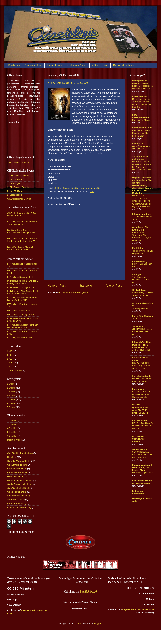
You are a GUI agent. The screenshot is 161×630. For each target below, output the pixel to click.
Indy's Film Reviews (142, 316)
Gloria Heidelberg (15, 476)
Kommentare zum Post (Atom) (74, 292)
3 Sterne (11, 391)
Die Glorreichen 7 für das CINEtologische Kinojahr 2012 (21, 231)
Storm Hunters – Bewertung (139, 440)
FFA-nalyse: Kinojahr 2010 (20, 310)
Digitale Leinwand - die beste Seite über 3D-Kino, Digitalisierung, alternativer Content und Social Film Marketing (142, 185)
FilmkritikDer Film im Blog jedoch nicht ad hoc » (141, 345)
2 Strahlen (12, 420)
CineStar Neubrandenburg (83, 188)
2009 (9, 355)
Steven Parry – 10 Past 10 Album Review (142, 294)
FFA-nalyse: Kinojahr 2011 (20, 277)
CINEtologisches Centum (19, 199)
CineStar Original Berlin (18, 488)
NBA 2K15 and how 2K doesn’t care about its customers (142, 426)
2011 (9, 363)
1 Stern (10, 384)
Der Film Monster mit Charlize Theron (141, 380)
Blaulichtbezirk (54, 65)
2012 (9, 366)
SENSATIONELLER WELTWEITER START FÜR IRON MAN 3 (142, 454)
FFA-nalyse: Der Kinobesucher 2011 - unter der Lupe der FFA (22, 239)
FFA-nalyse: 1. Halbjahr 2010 (21, 314)
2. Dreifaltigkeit (14, 195)
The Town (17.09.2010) (18, 162)
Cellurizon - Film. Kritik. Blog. (141, 228)
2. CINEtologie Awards (18, 187)
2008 (57, 188)
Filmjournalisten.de (142, 127)
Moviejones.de (139, 80)
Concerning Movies (142, 480)
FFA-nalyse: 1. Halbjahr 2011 (21, 287)
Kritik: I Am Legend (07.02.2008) (68, 82)
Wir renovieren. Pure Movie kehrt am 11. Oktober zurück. (141, 394)
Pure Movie (138, 389)
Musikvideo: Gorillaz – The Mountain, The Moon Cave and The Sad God (142, 103)
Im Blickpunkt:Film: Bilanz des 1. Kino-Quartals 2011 (22, 292)
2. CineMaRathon (15, 191)
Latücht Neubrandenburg (19, 507)
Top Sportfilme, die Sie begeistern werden (142, 252)
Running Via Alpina (141, 120)
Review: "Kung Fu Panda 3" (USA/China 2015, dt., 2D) (142, 365)
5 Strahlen (12, 432)
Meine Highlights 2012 (142, 473)
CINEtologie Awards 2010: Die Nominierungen (21, 214)
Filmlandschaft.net (141, 214)
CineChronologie (33, 65)
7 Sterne (11, 407)
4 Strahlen (12, 428)
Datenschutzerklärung (123, 65)
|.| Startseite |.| (13, 65)
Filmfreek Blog (139, 261)
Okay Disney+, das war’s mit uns (141, 147)
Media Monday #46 (141, 483)
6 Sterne (11, 403)
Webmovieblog (140, 449)
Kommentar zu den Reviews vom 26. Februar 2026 (141, 133)
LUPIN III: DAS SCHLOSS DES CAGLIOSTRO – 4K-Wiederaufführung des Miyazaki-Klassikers (142, 201)
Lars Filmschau (140, 420)
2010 (9, 359)
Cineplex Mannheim (16, 492)
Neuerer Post (56, 285)
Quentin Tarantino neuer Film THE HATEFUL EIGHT (140, 410)
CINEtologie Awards (77, 65)
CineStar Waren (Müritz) (19, 461)
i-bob (78, 623)
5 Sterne (11, 399)
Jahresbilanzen (14, 370)
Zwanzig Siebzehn (140, 308)
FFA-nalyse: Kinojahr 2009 (20, 337)
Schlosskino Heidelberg (18, 495)
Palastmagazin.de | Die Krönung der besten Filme (142, 467)
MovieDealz (138, 436)
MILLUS (136, 405)
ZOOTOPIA (137, 318)
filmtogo (136, 274)
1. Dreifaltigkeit (14, 183)
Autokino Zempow (16, 499)
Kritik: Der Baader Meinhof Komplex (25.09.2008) (20, 248)
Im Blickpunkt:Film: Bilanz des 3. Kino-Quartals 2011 (22, 282)
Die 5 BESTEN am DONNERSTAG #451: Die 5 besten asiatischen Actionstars (142, 165)
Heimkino (11, 457)
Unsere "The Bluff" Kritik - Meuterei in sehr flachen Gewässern (142, 86)
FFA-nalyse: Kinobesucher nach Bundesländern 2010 (22, 298)
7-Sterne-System (100, 65)
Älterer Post (114, 285)
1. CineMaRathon (15, 179)
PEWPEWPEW (139, 96)
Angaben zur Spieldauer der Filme (138, 609)
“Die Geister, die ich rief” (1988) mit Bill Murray (141, 280)
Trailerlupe (137, 326)
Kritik (99, 188)
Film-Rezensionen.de (140, 116)
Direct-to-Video (14, 440)
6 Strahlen (12, 436)
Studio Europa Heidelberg (19, 484)
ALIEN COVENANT (141, 350)
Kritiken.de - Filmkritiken (138, 492)
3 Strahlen (12, 424)
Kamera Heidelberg (16, 503)
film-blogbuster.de (141, 376)
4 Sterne (65, 188)
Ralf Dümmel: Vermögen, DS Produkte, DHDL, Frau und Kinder (142, 236)
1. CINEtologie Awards (18, 175)
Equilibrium (138, 248)
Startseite (85, 285)
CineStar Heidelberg (17, 465)
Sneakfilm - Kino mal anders (140, 157)
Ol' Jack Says (139, 290)
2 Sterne (11, 388)
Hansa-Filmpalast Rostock (20, 480)
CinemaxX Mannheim (17, 472)
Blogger (97, 623)
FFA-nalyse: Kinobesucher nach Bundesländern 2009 (22, 326)
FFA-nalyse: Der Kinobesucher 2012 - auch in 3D (22, 223)
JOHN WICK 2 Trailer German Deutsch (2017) (142, 332)
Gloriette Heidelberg (17, 468)
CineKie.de (137, 143)
